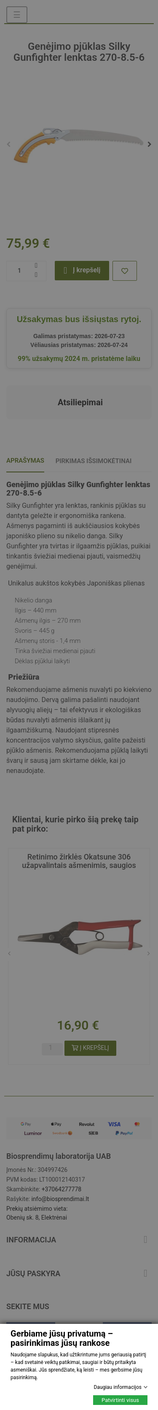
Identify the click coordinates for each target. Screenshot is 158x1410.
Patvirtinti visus (120, 1400)
